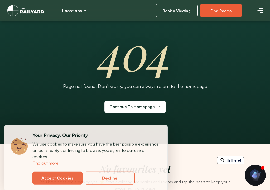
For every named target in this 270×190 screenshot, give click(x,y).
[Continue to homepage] (135, 107)
